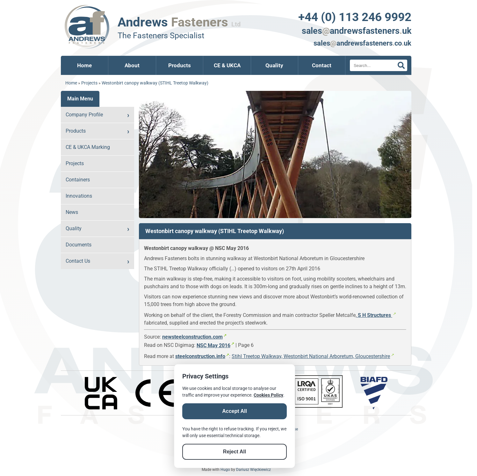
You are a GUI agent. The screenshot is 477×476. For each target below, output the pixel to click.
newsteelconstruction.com (192, 337)
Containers (78, 180)
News (72, 212)
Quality (274, 65)
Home (84, 65)
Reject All (234, 451)
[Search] (378, 65)
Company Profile (84, 115)
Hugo (225, 469)
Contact (321, 65)
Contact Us (78, 261)
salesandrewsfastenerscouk (362, 43)
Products (179, 65)
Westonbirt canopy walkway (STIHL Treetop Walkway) (155, 83)
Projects (89, 83)
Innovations (79, 196)
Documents (78, 245)
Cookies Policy (268, 395)
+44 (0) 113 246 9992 (354, 17)
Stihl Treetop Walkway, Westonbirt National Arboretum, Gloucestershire (311, 356)
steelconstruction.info (200, 356)
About (132, 65)
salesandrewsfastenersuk (356, 31)
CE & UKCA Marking (88, 147)
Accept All (234, 411)
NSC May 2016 (213, 345)
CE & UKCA (227, 65)
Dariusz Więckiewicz (253, 469)
